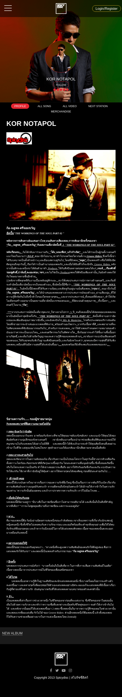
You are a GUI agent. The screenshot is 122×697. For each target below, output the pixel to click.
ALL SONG (44, 106)
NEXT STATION (98, 106)
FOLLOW (61, 85)
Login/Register (107, 8)
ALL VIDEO (70, 106)
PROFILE (20, 106)
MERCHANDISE (61, 111)
